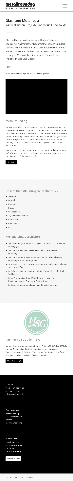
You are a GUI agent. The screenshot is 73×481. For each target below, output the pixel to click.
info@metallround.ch (15, 394)
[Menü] (63, 5)
